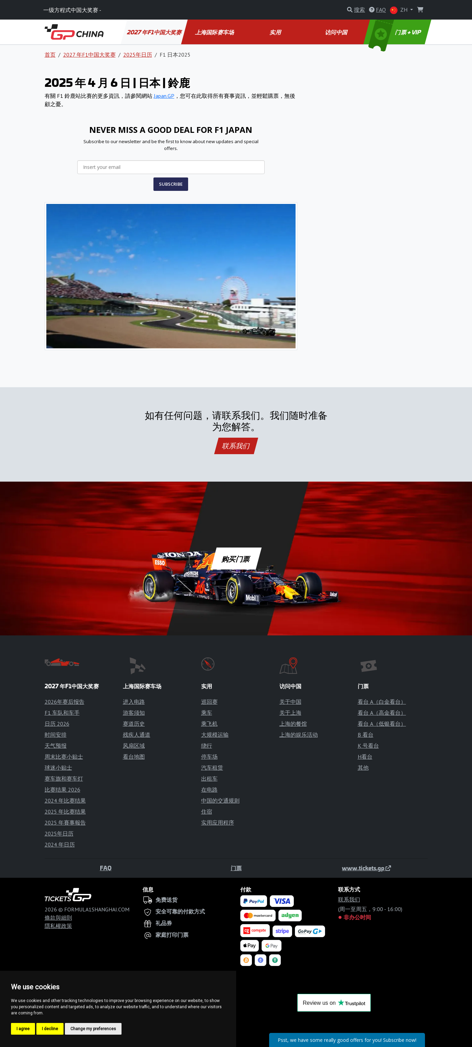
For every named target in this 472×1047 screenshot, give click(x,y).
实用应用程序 (217, 822)
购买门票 (236, 558)
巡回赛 (209, 701)
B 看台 (365, 734)
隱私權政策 (58, 925)
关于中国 (290, 701)
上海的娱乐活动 (298, 734)
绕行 (206, 745)
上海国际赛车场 (215, 32)
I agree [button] (23, 1028)
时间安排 (56, 734)
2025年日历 (137, 54)
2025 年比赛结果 (65, 811)
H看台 (365, 756)
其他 (363, 767)
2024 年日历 (60, 844)
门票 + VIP (395, 32)
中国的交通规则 (220, 800)
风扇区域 (134, 745)
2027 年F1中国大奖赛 (154, 32)
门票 (236, 868)
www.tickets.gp (366, 868)
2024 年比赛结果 (65, 800)
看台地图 (134, 756)
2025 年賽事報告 (65, 822)
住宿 (206, 811)
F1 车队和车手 (62, 712)
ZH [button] (399, 10)
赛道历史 (134, 723)
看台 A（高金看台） (382, 712)
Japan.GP (164, 95)
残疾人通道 (136, 734)
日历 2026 (57, 723)
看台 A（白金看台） (382, 701)
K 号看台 (368, 745)
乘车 (206, 712)
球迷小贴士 (58, 767)
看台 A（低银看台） (382, 723)
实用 (276, 32)
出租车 (209, 778)
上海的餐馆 (293, 723)
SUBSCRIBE (171, 184)
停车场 (209, 756)
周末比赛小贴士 (64, 756)
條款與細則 (58, 917)
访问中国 (336, 32)
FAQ (106, 868)
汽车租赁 (212, 767)
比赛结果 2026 (62, 789)
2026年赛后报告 (64, 701)
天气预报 (56, 745)
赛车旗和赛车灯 (64, 778)
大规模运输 (215, 734)
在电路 (209, 789)
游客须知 (134, 712)
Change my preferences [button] (93, 1028)
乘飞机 (209, 723)
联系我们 (236, 445)
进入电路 (134, 701)
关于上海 (290, 712)
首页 (50, 54)
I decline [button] (50, 1028)
